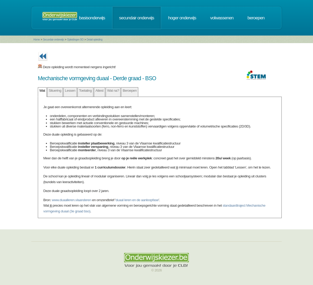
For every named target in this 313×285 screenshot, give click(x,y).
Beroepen (130, 90)
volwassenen (221, 17)
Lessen (70, 90)
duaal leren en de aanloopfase (137, 200)
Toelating (85, 90)
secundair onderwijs (136, 17)
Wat (42, 90)
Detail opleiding (94, 39)
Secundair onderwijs (53, 39)
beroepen (256, 17)
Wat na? (113, 90)
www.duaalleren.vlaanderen (71, 200)
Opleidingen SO (75, 39)
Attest (99, 90)
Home (36, 39)
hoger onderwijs (182, 17)
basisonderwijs (92, 17)
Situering (55, 90)
